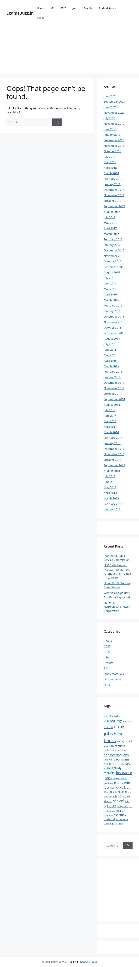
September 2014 (114, 399)
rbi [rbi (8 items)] (115, 791)
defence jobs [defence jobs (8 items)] (119, 750)
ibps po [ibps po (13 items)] (119, 759)
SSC (52, 8)
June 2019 (110, 129)
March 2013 (111, 498)
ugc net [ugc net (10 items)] (119, 823)
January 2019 (112, 134)
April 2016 (110, 294)
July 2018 (109, 157)
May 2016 (110, 289)
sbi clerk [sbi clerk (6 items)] (126, 796)
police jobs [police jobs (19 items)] (122, 787)
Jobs (75, 8)
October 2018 (112, 151)
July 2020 (109, 118)
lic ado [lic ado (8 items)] (120, 783)
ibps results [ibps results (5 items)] (119, 764)
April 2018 (110, 168)
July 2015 (109, 344)
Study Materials (107, 8)
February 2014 (113, 438)
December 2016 (114, 250)
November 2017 (114, 195)
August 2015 (112, 338)
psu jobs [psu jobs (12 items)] (109, 792)
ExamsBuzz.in (20, 13)
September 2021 (114, 101)
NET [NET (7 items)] (112, 787)
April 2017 (110, 228)
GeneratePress (88, 961)
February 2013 (113, 504)
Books (40, 17)
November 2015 (114, 322)
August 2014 (112, 405)
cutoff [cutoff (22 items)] (108, 750)
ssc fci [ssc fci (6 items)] (111, 811)
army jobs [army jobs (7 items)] (127, 721)
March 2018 (111, 173)
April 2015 (110, 360)
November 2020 (114, 112)
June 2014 (110, 416)
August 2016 (112, 272)
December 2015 (114, 316)
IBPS (63, 8)
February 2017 (113, 239)
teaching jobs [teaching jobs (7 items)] (122, 819)
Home (40, 8)
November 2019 (114, 123)
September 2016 (114, 267)
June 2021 (110, 107)
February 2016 (113, 305)
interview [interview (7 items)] (115, 778)
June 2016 (110, 283)
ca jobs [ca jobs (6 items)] (124, 741)
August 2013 (112, 471)
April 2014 (110, 427)
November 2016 (114, 256)
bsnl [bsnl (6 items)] (118, 741)
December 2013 (114, 449)
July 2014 (109, 410)
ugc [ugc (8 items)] (112, 823)
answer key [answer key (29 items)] (113, 720)
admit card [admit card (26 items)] (112, 715)
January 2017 (112, 245)
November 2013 (114, 454)
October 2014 (112, 393)
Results (88, 8)
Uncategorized (113, 679)
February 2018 (113, 179)
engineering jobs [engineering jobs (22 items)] (116, 755)
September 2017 (114, 206)
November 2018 (114, 145)
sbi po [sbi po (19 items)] (108, 801)
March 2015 (111, 366)
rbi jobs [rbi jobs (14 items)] (122, 792)
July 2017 (109, 217)
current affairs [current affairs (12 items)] (116, 746)
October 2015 (112, 327)
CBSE (107, 646)
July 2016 (109, 278)
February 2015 (113, 371)
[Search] (57, 122)
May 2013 (110, 487)
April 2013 (110, 493)
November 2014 (114, 388)
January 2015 (112, 377)
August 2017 (112, 212)
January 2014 (112, 443)
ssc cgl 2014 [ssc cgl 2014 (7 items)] (122, 806)
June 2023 (110, 96)
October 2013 (112, 460)
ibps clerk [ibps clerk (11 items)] (109, 759)
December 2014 (114, 382)
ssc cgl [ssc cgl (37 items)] (118, 800)
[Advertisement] (69, 50)
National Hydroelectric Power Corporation (117, 607)
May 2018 (110, 162)
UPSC (107, 685)
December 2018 (114, 140)
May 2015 (110, 355)
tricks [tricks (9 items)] (106, 823)
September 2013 (114, 465)
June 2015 (110, 349)
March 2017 (111, 234)
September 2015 (114, 333)
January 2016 (112, 311)
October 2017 (112, 201)
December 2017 (114, 190)
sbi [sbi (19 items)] (120, 796)
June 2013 (110, 482)
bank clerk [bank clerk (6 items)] (108, 727)
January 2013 (112, 509)
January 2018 (112, 184)
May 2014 (110, 421)
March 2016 (111, 300)
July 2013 (109, 476)
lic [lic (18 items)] (114, 783)
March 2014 (111, 432)
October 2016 (112, 261)
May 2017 (110, 223)
